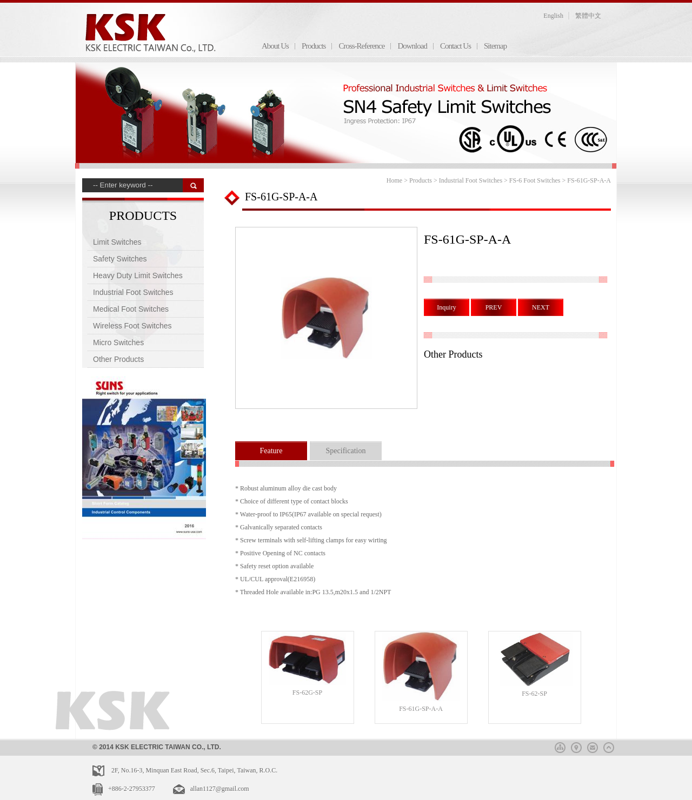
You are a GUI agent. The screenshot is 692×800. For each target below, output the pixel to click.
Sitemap (495, 46)
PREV (493, 307)
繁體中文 (588, 15)
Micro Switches (118, 342)
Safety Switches (120, 258)
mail (592, 746)
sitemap (560, 746)
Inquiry (446, 307)
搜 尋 (193, 185)
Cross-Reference (361, 46)
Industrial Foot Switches (133, 292)
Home (394, 180)
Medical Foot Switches (131, 309)
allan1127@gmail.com (219, 788)
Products (314, 46)
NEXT (540, 307)
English (553, 15)
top (609, 746)
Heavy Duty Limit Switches (138, 275)
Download (412, 46)
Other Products (118, 359)
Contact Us (455, 46)
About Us (275, 46)
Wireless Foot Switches (132, 325)
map (576, 746)
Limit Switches (117, 242)
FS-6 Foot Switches (535, 180)
